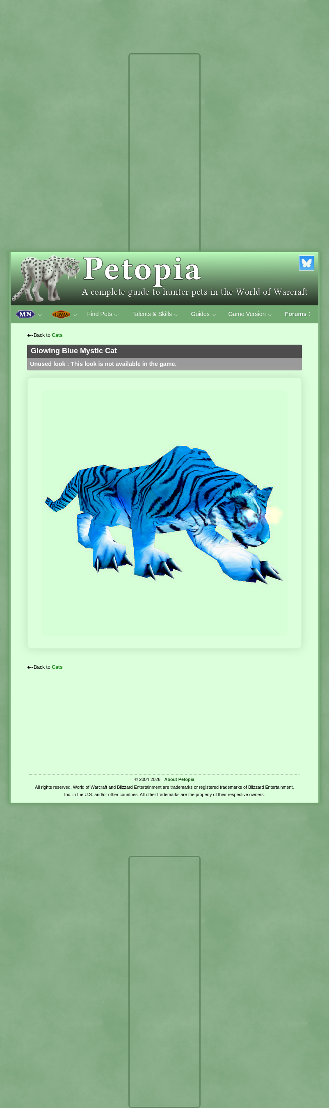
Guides (204, 314)
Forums (299, 314)
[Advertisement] (164, 179)
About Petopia (179, 779)
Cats (57, 335)
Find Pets (103, 314)
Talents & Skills (155, 314)
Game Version (250, 314)
